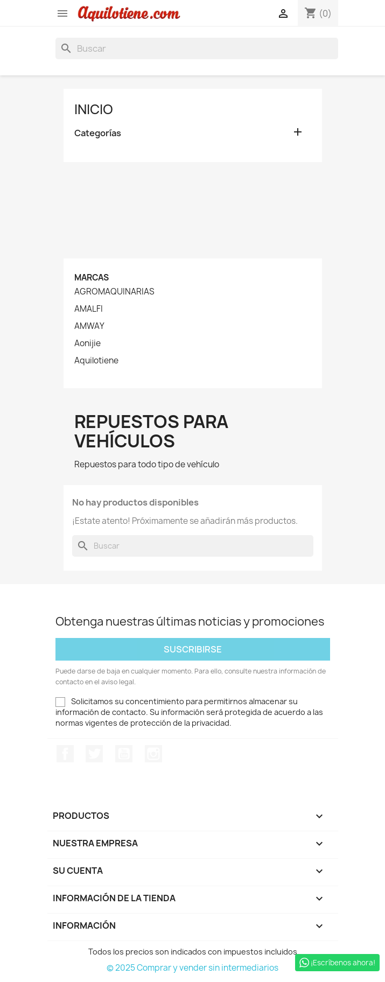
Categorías (97, 133)
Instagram (153, 753)
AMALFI (88, 309)
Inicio (93, 109)
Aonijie (87, 343)
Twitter (94, 753)
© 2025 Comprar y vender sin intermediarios (192, 967)
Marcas (91, 277)
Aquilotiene (96, 360)
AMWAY (89, 326)
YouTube (123, 753)
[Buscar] (196, 48)
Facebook (65, 753)
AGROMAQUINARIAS (114, 291)
